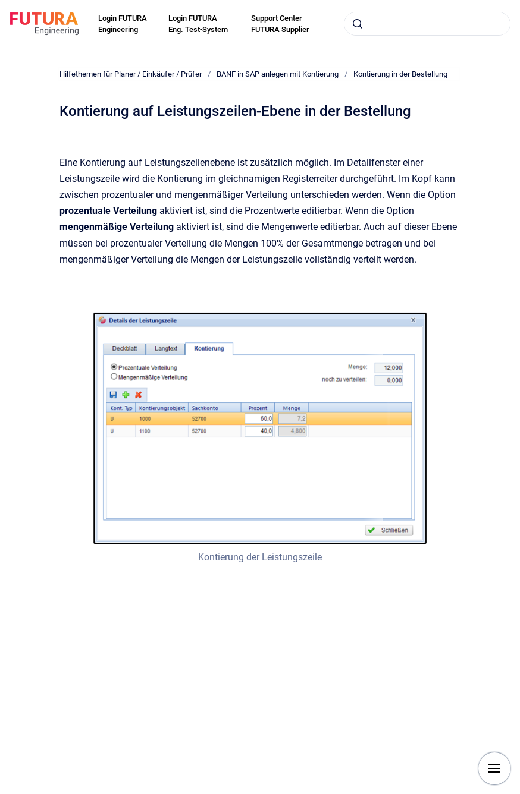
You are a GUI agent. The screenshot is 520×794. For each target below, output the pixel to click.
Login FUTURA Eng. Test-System (198, 24)
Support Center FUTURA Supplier (280, 24)
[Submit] (357, 23)
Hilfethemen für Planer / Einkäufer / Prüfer (130, 74)
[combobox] (427, 23)
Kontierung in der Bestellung (400, 74)
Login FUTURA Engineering (122, 24)
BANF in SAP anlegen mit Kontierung (278, 74)
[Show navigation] (494, 768)
